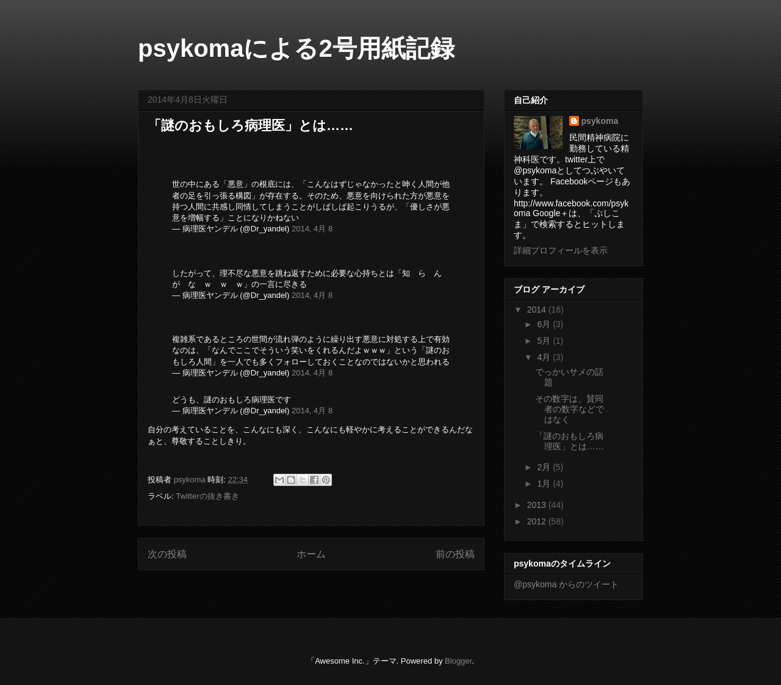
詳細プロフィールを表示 (561, 250)
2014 (538, 309)
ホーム (311, 554)
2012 (538, 521)
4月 (545, 357)
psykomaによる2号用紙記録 (296, 48)
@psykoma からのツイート (566, 584)
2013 (538, 505)
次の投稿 (167, 554)
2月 (545, 467)
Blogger (458, 660)
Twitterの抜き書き (207, 496)
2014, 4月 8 (312, 228)
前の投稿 (455, 554)
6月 (545, 324)
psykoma (600, 121)
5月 (545, 341)
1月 (545, 483)
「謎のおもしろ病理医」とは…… (569, 441)
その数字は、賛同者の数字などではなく (569, 409)
